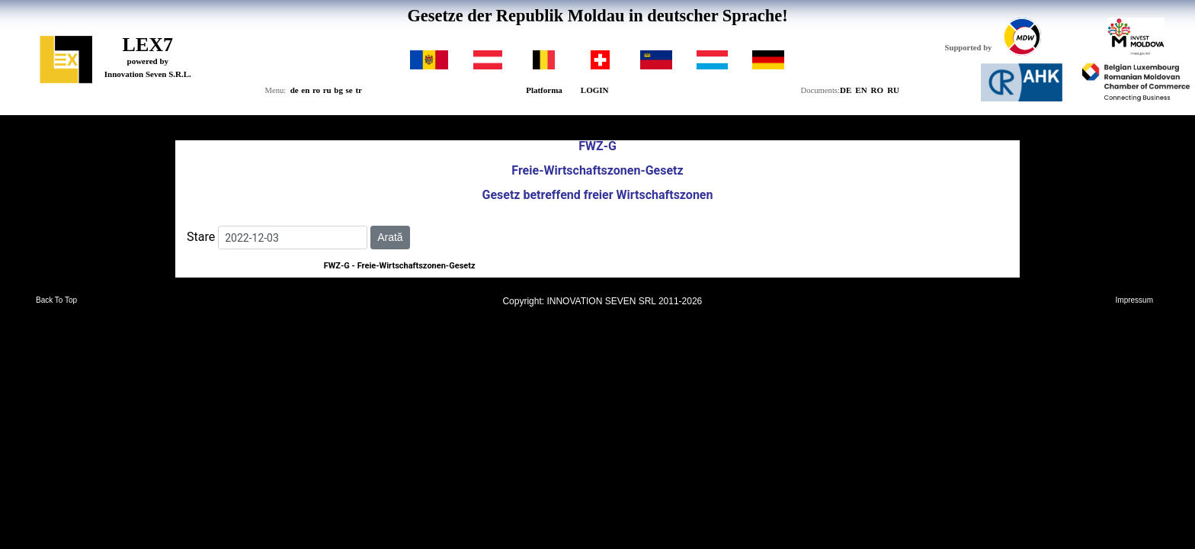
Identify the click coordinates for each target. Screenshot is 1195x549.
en (305, 90)
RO (877, 90)
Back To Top (56, 300)
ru (327, 90)
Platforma (544, 90)
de (294, 90)
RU (893, 90)
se (349, 90)
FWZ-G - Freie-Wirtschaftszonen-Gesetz (400, 266)
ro (316, 90)
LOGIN (595, 90)
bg (338, 90)
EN (861, 90)
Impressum (1134, 300)
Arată (389, 237)
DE (845, 90)
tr (358, 90)
